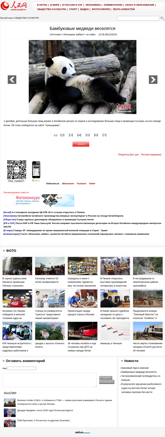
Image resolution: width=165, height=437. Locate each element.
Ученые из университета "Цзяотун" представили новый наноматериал (48, 314)
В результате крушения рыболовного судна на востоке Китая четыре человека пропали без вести (141, 388)
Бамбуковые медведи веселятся (139, 372)
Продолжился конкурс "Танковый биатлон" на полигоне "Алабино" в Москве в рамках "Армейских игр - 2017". (146, 318)
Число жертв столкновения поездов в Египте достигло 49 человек (147, 347)
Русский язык (6, 18)
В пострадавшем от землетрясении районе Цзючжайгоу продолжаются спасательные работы (145, 285)
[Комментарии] (12, 234)
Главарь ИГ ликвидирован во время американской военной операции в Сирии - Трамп (60, 230)
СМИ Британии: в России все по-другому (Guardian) (43, 420)
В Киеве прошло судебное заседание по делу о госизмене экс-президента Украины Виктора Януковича (114, 318)
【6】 (96, 135)
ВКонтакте (68, 183)
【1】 (55, 135)
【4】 (79, 135)
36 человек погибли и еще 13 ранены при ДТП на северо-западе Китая (82, 347)
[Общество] (10, 219)
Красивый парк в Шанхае (135, 368)
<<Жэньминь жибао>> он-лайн (78, 34)
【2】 (62, 135)
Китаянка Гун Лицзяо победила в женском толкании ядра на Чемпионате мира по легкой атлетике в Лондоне (17, 318)
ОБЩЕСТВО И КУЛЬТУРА (27, 18)
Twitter (92, 183)
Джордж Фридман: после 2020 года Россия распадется (45, 410)
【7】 (104, 135)
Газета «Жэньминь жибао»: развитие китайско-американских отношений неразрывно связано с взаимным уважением (84, 234)
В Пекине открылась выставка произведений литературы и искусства (113, 282)
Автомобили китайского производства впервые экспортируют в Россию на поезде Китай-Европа (70, 216)
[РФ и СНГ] (9, 223)
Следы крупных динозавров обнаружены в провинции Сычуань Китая (55, 219)
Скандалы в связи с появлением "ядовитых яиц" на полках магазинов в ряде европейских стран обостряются (82, 285)
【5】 (87, 135)
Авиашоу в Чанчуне (111, 343)
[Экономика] (10, 216)
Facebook (81, 183)
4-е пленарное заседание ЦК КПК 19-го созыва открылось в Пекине (48, 212)
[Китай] (7, 212)
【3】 (70, 135)
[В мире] (8, 230)
